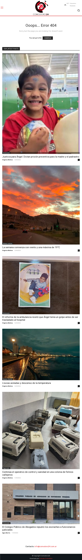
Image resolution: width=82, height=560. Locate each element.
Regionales (6, 468)
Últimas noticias (7, 243)
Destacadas (6, 153)
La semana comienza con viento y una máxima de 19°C (31, 247)
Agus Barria (6, 533)
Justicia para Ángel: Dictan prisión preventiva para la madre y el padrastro (41, 156)
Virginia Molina (7, 160)
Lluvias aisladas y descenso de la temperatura (26, 383)
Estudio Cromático (45, 558)
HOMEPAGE (47, 38)
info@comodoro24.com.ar (45, 546)
